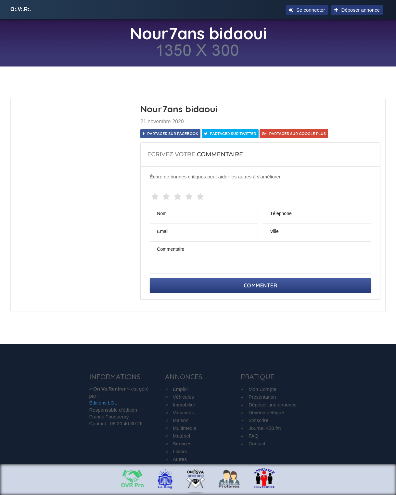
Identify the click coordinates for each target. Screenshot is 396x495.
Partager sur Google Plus (294, 133)
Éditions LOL (103, 402)
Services (182, 443)
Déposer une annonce (273, 404)
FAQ (253, 436)
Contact (257, 443)
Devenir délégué (266, 412)
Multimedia (185, 428)
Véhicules (183, 397)
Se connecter (307, 10)
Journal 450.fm (265, 428)
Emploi (180, 389)
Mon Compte (262, 389)
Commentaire (170, 249)
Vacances (183, 412)
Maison (180, 420)
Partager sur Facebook (170, 133)
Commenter (260, 285)
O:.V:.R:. (20, 9)
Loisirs (180, 451)
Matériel (181, 436)
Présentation (262, 397)
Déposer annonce (357, 10)
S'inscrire (258, 420)
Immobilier (184, 404)
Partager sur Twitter (230, 133)
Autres (180, 459)
